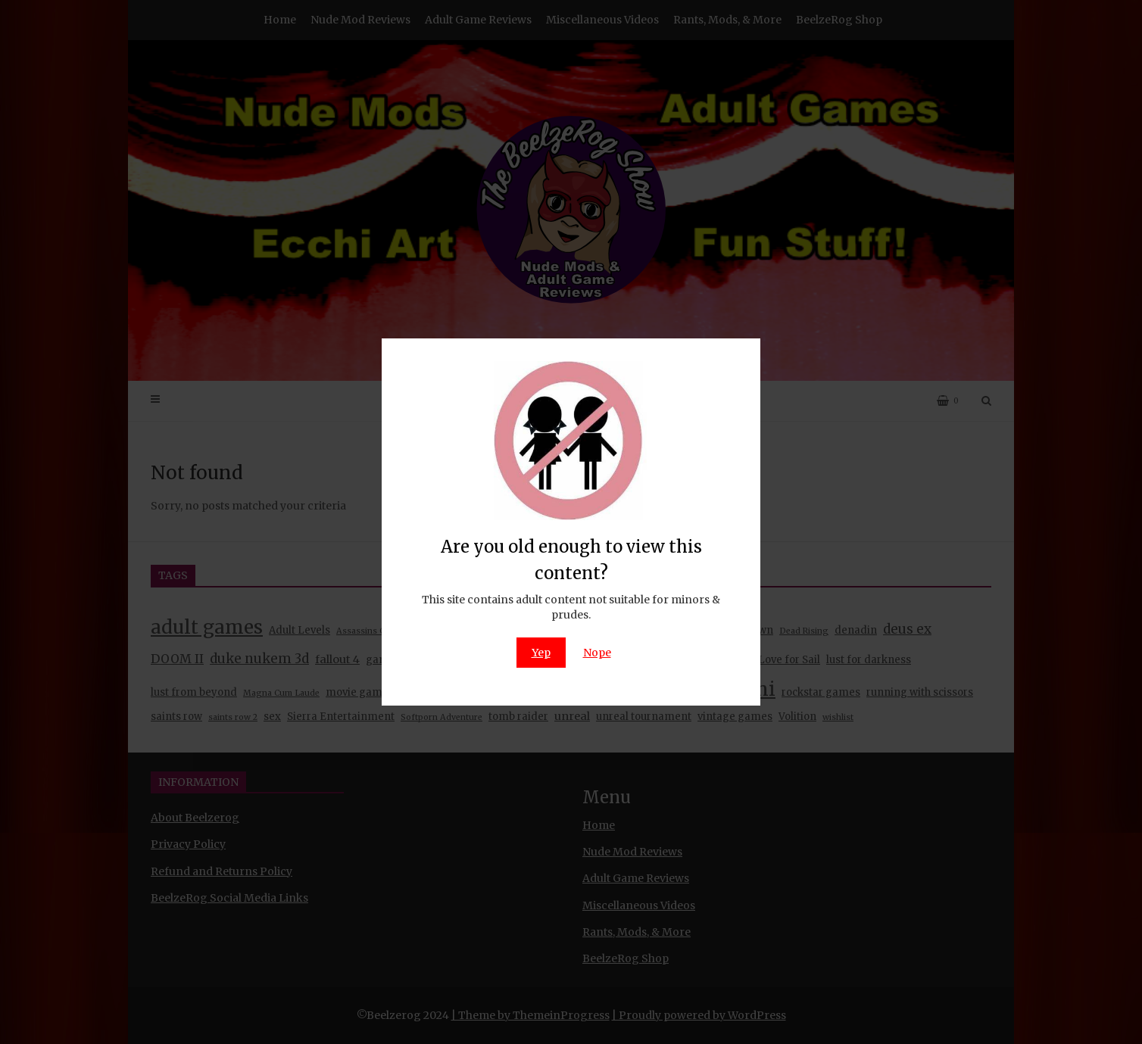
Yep (541, 652)
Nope (597, 652)
